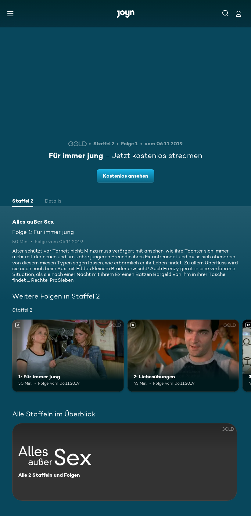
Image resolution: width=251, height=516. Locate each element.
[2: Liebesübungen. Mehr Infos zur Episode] (183, 356)
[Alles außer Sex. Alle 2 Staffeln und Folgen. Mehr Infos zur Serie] (124, 462)
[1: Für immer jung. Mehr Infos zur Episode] (68, 356)
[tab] (22, 201)
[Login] (238, 13)
